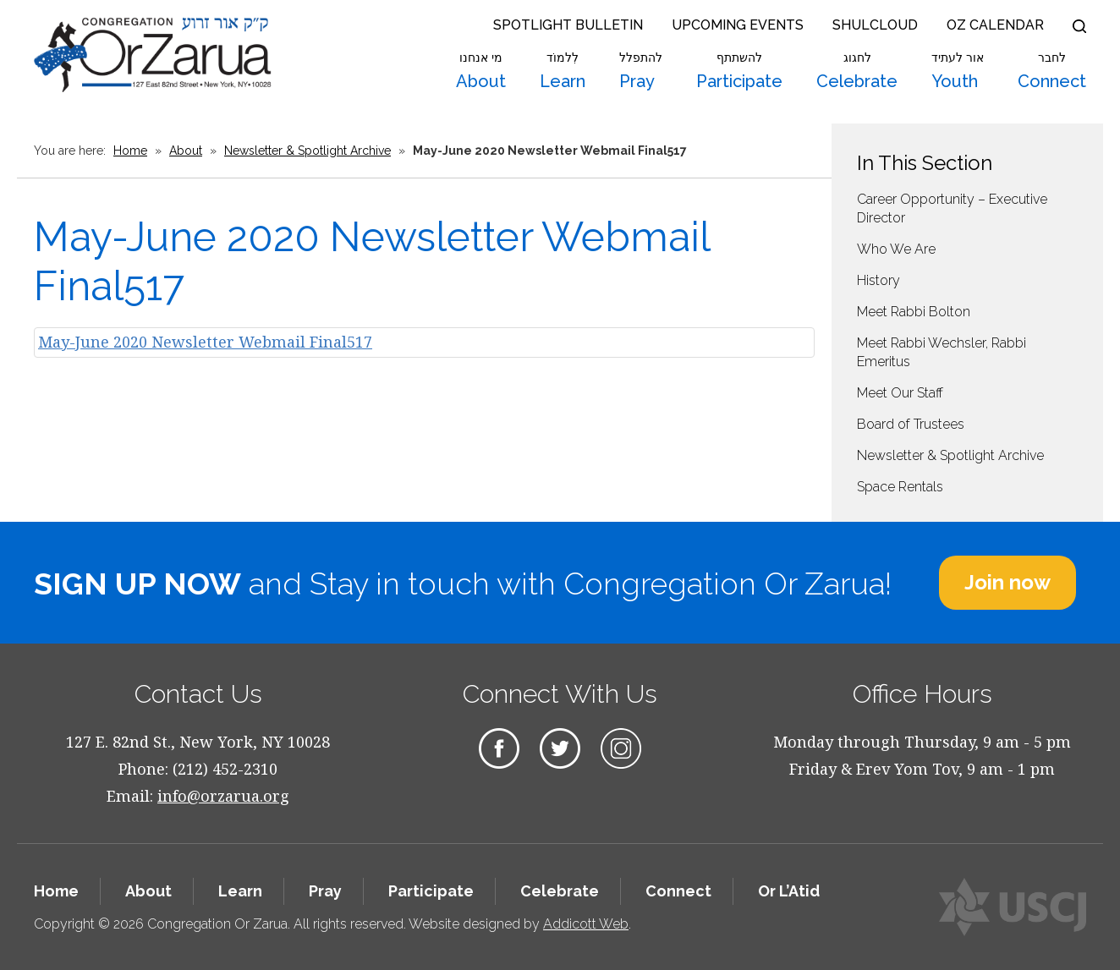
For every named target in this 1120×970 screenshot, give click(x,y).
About (481, 71)
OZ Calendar (995, 25)
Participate (739, 71)
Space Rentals (900, 487)
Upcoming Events (738, 25)
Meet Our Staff (900, 393)
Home (130, 150)
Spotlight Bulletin (568, 25)
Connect (1052, 71)
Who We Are (896, 249)
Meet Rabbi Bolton (913, 312)
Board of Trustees (910, 424)
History (878, 280)
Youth (957, 71)
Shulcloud (875, 25)
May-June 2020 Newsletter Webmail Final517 (205, 342)
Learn (562, 71)
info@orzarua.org (223, 796)
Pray (640, 71)
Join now (1007, 582)
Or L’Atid (789, 891)
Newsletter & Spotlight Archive (307, 150)
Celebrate (857, 71)
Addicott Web (586, 924)
